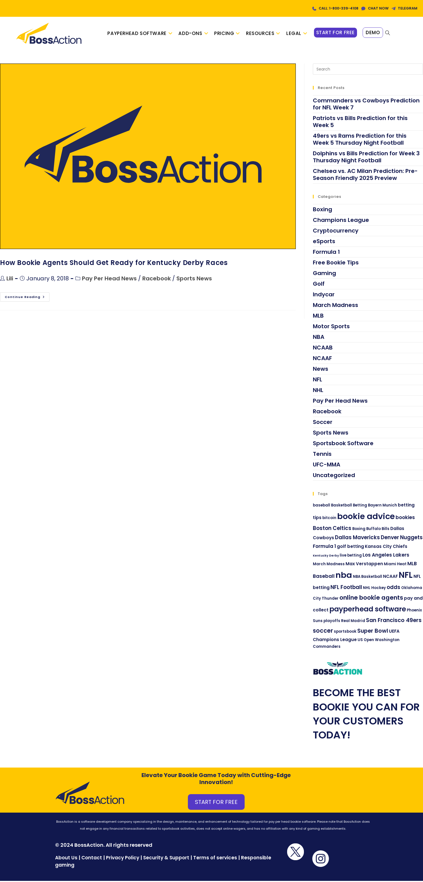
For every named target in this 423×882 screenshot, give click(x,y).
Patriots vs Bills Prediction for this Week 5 (360, 122)
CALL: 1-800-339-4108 (331, 8)
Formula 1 (326, 253)
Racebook (156, 280)
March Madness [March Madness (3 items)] (329, 565)
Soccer (322, 423)
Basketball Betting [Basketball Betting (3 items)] (349, 506)
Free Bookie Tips (336, 264)
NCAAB (323, 349)
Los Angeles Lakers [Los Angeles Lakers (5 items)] (386, 556)
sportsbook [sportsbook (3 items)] (345, 632)
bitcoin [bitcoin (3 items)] (329, 519)
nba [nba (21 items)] (343, 576)
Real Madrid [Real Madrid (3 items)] (353, 622)
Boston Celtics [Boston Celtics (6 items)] (332, 529)
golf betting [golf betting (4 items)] (350, 548)
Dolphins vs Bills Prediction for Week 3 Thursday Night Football (366, 158)
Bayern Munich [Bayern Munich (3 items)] (382, 506)
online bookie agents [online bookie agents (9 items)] (371, 598)
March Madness (335, 306)
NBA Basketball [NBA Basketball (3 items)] (367, 578)
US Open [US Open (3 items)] (366, 641)
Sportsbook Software (343, 444)
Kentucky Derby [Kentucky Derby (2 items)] (326, 557)
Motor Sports (331, 327)
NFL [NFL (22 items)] (406, 576)
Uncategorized (334, 476)
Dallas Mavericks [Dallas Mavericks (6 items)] (357, 538)
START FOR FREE (216, 803)
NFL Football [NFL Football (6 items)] (346, 588)
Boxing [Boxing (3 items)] (358, 530)
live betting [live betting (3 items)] (351, 556)
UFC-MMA (326, 466)
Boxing (322, 210)
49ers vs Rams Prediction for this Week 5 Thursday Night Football (360, 140)
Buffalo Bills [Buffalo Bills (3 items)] (377, 530)
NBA (318, 338)
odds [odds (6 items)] (393, 588)
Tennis (322, 455)
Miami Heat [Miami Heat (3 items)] (395, 565)
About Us (66, 859)
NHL (318, 391)
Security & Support (166, 859)
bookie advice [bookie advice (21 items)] (366, 517)
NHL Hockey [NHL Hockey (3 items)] (374, 589)
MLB (318, 317)
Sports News (194, 280)
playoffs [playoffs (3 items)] (331, 622)
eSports (324, 242)
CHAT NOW (374, 8)
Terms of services (215, 859)
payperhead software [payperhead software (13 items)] (367, 610)
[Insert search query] (368, 70)
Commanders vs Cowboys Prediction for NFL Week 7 (366, 105)
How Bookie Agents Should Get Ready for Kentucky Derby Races (114, 263)
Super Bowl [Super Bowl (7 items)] (372, 632)
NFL (317, 380)
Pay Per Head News (109, 280)
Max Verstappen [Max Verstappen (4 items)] (364, 565)
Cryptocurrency (335, 232)
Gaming (324, 274)
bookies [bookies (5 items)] (405, 518)
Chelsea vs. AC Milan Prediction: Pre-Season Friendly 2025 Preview (365, 175)
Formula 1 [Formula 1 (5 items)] (324, 547)
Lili (9, 280)
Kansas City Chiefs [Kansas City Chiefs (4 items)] (386, 548)
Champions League (341, 221)
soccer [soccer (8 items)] (323, 632)
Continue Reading (27, 297)
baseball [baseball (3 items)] (321, 506)
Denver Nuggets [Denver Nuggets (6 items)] (402, 538)
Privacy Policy (122, 859)
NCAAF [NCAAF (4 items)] (390, 578)
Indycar (324, 295)
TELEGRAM (406, 8)
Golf (319, 285)
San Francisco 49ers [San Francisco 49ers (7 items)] (394, 621)
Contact (92, 859)
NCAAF (322, 359)
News (320, 370)
